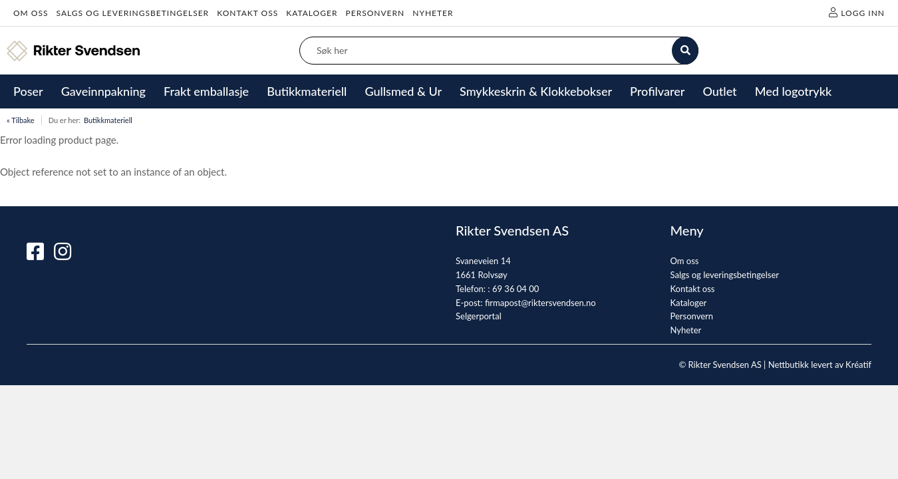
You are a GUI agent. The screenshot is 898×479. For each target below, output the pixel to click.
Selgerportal (479, 316)
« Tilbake (21, 120)
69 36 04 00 (515, 288)
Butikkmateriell (108, 120)
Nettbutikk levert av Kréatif (819, 364)
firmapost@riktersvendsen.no (540, 302)
